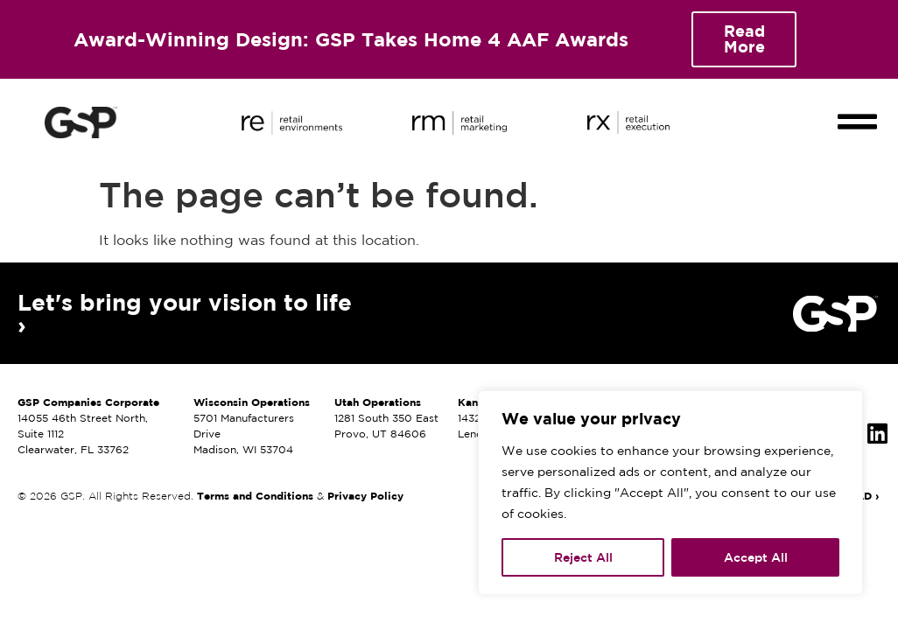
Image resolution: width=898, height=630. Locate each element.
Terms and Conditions (255, 495)
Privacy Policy (365, 495)
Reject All (583, 557)
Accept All (756, 557)
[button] (857, 107)
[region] (670, 492)
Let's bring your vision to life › (185, 313)
